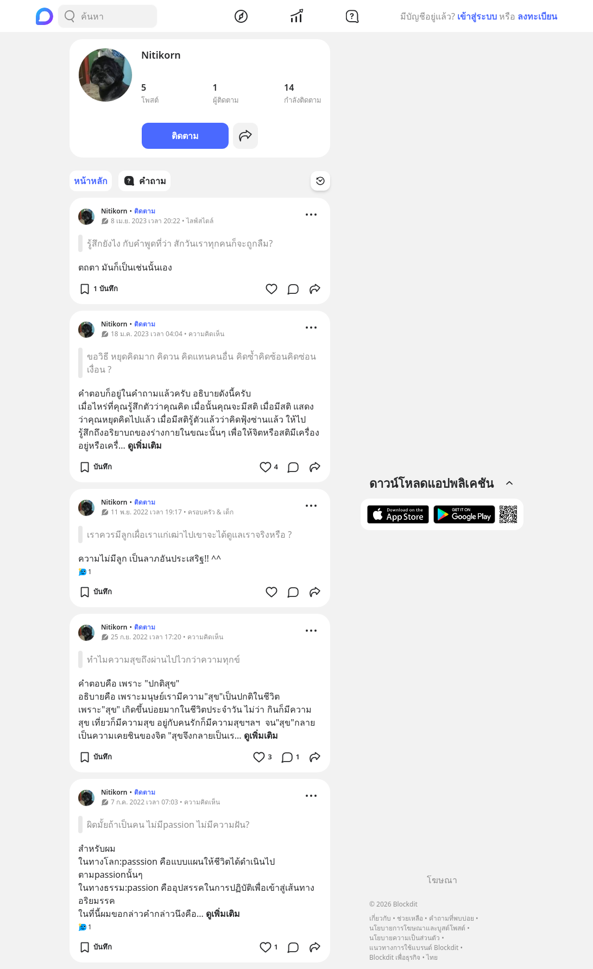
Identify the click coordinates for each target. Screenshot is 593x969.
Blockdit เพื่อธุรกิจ (394, 957)
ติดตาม (185, 136)
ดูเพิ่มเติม (145, 445)
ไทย (432, 957)
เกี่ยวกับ (380, 918)
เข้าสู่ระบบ (477, 16)
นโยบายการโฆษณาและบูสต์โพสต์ (417, 928)
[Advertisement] (442, 706)
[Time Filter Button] (320, 181)
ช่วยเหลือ (410, 918)
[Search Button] (69, 16)
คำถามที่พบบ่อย (451, 918)
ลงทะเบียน (537, 16)
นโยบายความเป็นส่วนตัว (404, 937)
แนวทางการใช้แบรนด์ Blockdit (413, 947)
